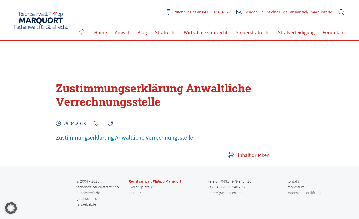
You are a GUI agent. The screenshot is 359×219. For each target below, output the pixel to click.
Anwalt (122, 32)
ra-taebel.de (86, 204)
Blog (142, 32)
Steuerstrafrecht (253, 32)
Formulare (334, 32)
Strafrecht (165, 32)
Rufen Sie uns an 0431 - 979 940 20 (202, 11)
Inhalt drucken (253, 155)
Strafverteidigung (296, 32)
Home (82, 32)
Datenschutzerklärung (303, 192)
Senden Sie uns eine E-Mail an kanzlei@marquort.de (288, 11)
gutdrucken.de (87, 198)
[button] (11, 208)
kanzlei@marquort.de (225, 192)
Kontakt (292, 181)
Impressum (295, 186)
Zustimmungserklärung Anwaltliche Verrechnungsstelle (124, 137)
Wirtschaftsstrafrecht (206, 32)
